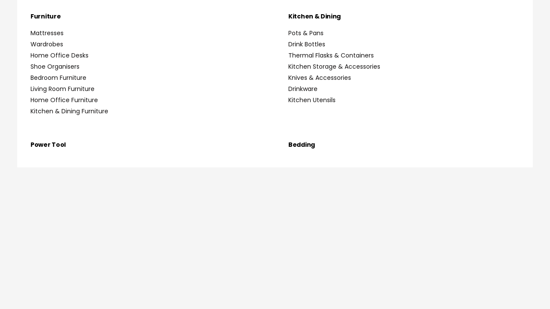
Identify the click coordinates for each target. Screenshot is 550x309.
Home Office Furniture (64, 100)
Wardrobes (47, 44)
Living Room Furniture (63, 89)
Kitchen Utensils (312, 100)
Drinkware (303, 89)
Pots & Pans (306, 33)
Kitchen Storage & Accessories (334, 66)
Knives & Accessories (319, 77)
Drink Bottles (306, 44)
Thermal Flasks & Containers (331, 55)
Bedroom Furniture (58, 77)
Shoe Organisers (55, 66)
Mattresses (47, 33)
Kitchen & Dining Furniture (69, 111)
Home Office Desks (60, 55)
